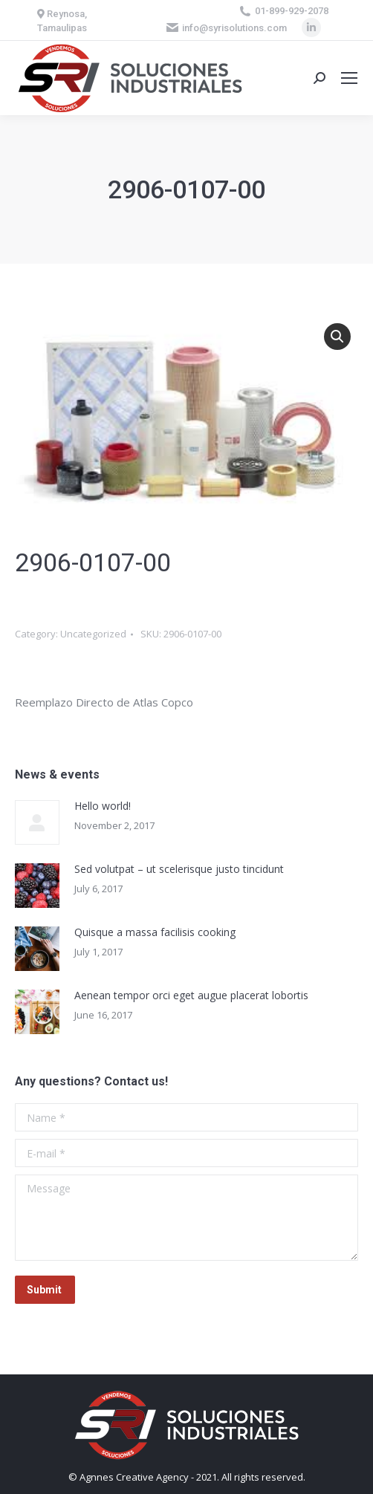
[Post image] (37, 822)
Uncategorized (93, 633)
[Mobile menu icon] (349, 78)
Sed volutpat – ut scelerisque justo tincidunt (179, 869)
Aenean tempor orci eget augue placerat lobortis (191, 995)
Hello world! (102, 806)
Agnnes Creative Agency (134, 1477)
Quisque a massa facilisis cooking (155, 932)
